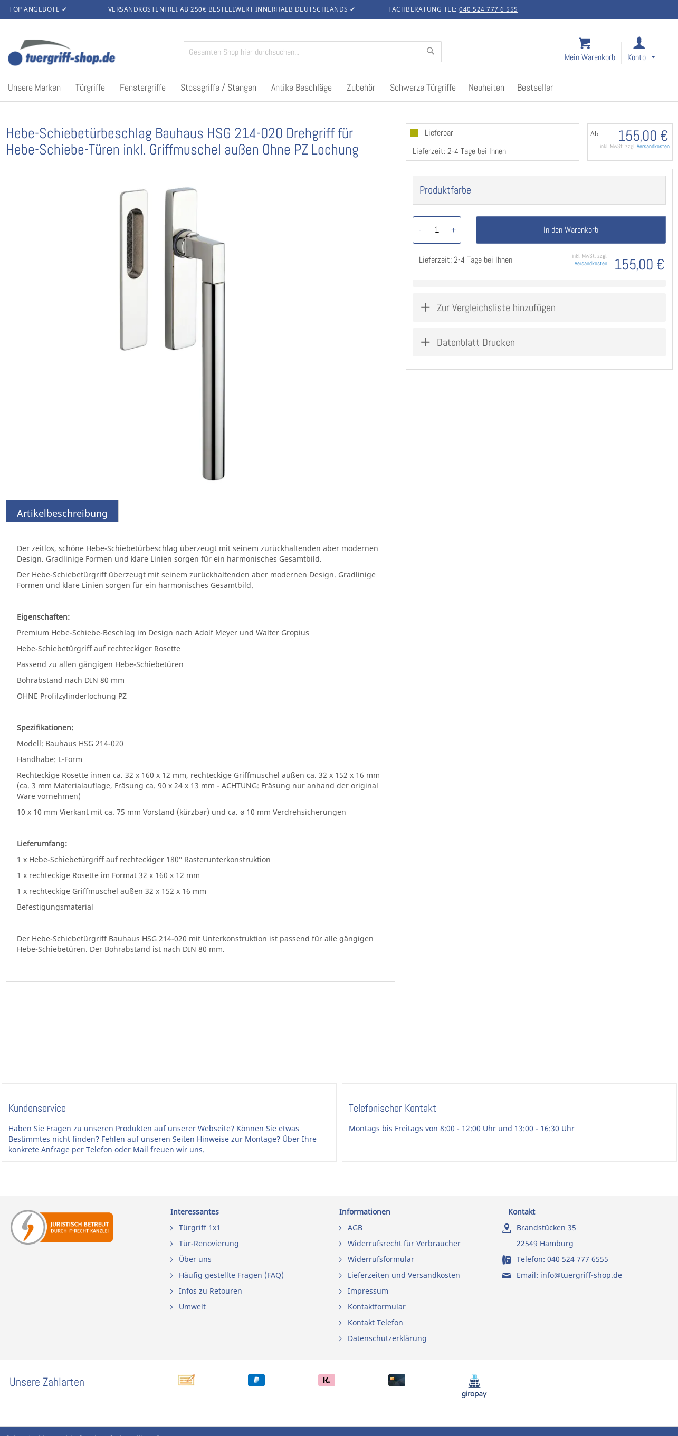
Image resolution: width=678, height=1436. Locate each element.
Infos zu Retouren (210, 1291)
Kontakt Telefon (375, 1322)
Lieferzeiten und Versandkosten (404, 1275)
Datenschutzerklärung (387, 1338)
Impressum (368, 1291)
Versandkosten (653, 146)
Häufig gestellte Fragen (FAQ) (231, 1275)
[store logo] (91, 54)
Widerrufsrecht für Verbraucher (404, 1243)
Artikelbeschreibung (62, 513)
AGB (355, 1227)
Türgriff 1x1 (200, 1227)
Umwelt (192, 1307)
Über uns (195, 1259)
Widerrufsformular (381, 1259)
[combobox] (313, 51)
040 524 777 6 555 (488, 9)
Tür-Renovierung (209, 1243)
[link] (650, 54)
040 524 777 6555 (577, 1259)
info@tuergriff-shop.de (581, 1275)
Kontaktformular (377, 1307)
